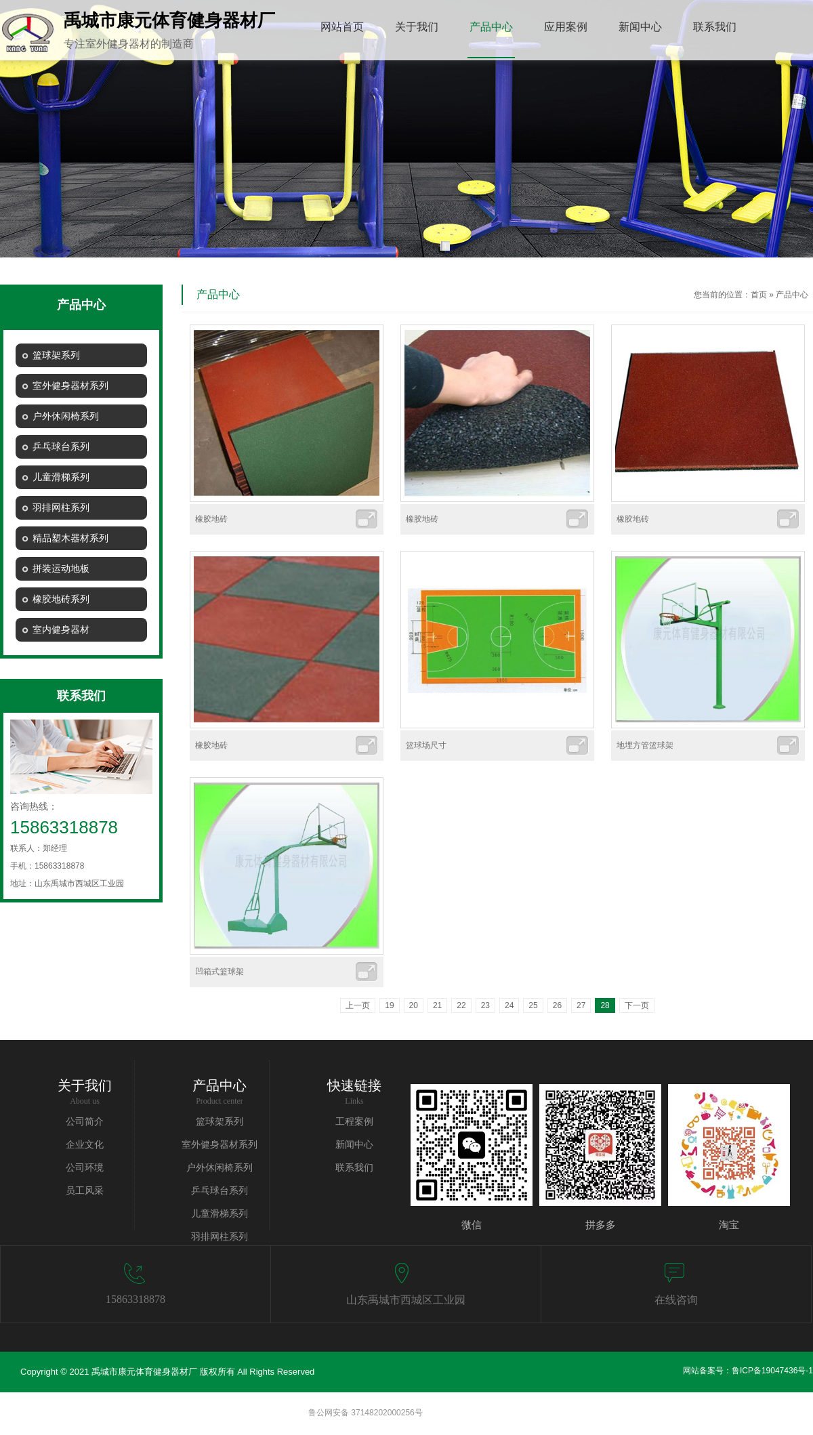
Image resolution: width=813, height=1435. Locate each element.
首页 (759, 294)
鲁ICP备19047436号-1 (772, 1370)
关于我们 (85, 1085)
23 (485, 1005)
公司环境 (85, 1168)
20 (413, 1005)
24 (509, 1005)
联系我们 (354, 1168)
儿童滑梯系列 (219, 1214)
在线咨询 (676, 1300)
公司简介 (85, 1122)
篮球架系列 (219, 1122)
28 (604, 1005)
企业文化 (85, 1145)
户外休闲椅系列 (219, 1168)
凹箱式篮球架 (219, 971)
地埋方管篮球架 (645, 745)
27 (581, 1005)
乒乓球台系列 (219, 1191)
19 (389, 1005)
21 (437, 1005)
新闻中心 (354, 1145)
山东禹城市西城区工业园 (405, 1300)
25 (532, 1005)
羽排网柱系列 (219, 1237)
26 (557, 1005)
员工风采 (85, 1191)
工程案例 (354, 1122)
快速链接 (354, 1085)
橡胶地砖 (211, 519)
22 (461, 1005)
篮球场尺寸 (426, 745)
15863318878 (135, 1299)
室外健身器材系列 (219, 1145)
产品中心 (792, 294)
